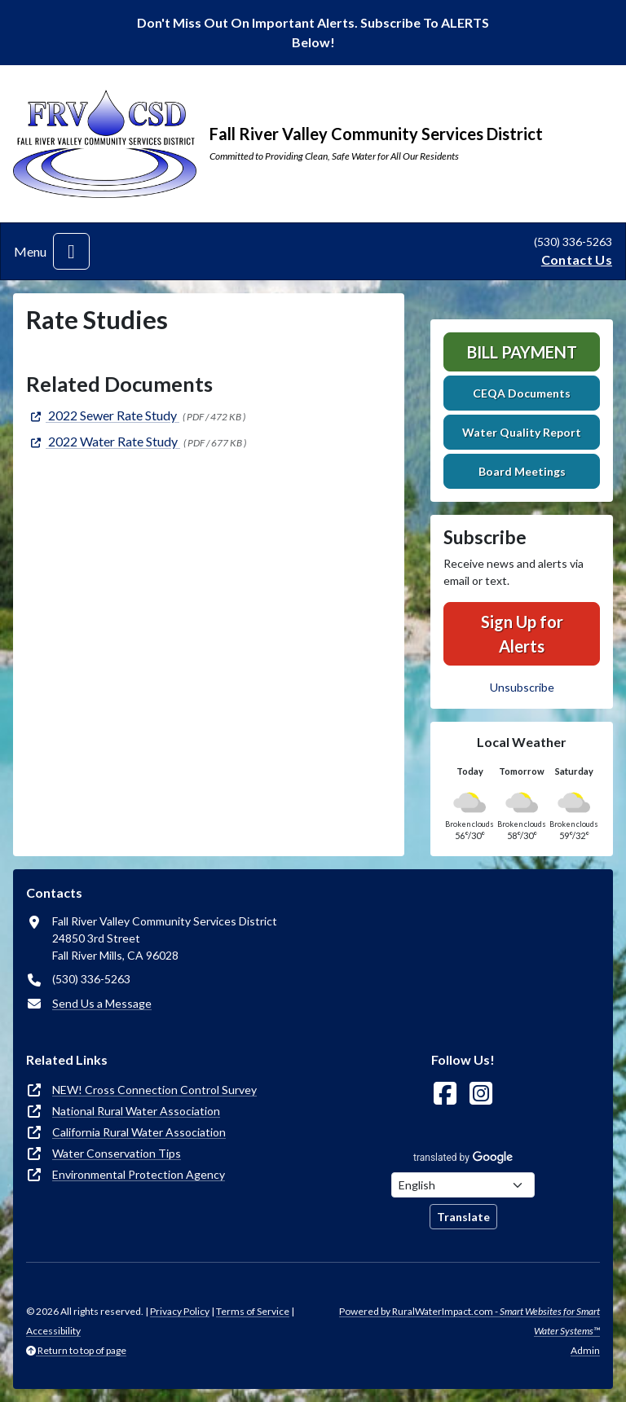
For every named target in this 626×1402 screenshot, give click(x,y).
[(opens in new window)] (102, 415)
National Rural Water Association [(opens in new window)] (136, 1111)
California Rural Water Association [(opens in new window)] (139, 1132)
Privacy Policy (179, 1311)
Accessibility (53, 1331)
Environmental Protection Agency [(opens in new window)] (138, 1174)
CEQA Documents (522, 393)
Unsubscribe (522, 687)
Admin (585, 1350)
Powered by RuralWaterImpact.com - (469, 1321)
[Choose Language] (463, 1185)
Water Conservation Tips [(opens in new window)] (116, 1153)
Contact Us (576, 259)
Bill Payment (522, 352)
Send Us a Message (102, 1003)
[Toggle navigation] (71, 251)
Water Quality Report (521, 432)
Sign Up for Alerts (522, 634)
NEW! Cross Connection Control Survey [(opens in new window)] (154, 1090)
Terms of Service (252, 1311)
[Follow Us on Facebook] (445, 1093)
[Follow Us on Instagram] (481, 1093)
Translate (463, 1217)
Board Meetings (522, 471)
